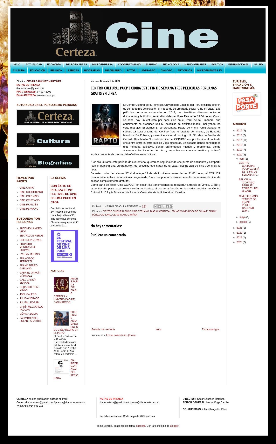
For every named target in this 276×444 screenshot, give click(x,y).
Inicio (158, 329)
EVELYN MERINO (30, 254)
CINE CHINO (27, 187)
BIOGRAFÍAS (92, 70)
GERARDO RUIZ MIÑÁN (124, 214)
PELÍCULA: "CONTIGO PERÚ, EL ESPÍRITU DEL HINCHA (249, 185)
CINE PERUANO (140, 211)
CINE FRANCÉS (29, 204)
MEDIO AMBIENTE (195, 64)
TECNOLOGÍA (171, 64)
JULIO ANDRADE (29, 298)
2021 (240, 227)
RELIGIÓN (56, 70)
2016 (240, 135)
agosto (244, 221)
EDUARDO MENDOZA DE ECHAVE (190, 211)
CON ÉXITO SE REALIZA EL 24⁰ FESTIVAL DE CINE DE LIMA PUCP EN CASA (64, 194)
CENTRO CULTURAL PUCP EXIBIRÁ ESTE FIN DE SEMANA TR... (249, 168)
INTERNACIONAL (238, 64)
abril (242, 158)
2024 (240, 237)
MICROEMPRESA (102, 64)
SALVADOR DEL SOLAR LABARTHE (31, 319)
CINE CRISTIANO (30, 200)
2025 (240, 242)
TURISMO (151, 64)
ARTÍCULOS (185, 70)
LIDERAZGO (148, 70)
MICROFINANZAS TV (209, 70)
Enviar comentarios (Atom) (121, 335)
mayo (243, 217)
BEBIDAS (73, 70)
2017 (240, 140)
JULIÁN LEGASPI (29, 302)
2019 (240, 149)
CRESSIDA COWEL (31, 240)
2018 (240, 145)
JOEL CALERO (28, 294)
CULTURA (19, 70)
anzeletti (140, 425)
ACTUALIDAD (34, 64)
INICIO (16, 64)
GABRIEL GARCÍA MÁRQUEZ (30, 274)
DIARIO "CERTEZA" (160, 211)
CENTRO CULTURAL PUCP (117, 211)
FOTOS (131, 70)
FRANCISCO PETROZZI (27, 260)
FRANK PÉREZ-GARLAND (29, 267)
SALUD (258, 64)
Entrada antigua (210, 329)
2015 (240, 130)
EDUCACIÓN (37, 70)
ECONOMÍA (54, 64)
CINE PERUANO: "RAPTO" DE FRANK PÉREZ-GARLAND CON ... (248, 203)
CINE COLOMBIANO (31, 192)
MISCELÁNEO (113, 70)
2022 (240, 232)
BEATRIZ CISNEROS (31, 235)
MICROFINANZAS (76, 64)
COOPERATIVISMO (129, 64)
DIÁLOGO (166, 70)
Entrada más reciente (103, 329)
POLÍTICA (217, 64)
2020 (240, 154)
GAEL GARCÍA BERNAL (28, 281)
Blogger (174, 425)
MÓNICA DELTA (29, 313)
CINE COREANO (29, 196)
